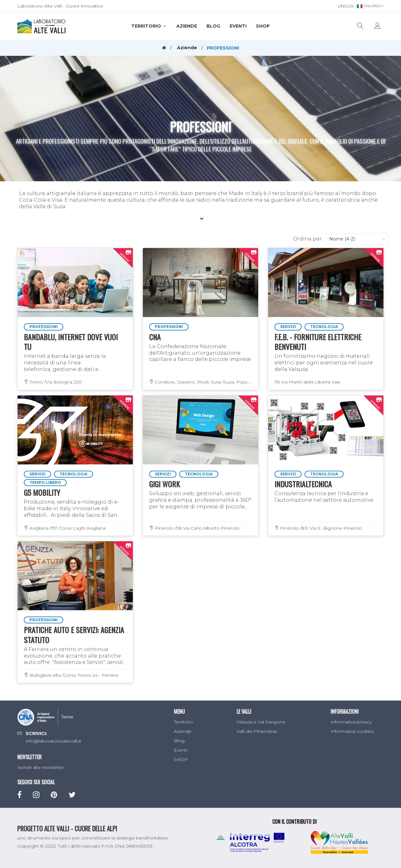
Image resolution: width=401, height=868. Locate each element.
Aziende (186, 26)
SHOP (263, 26)
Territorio (149, 26)
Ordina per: (308, 239)
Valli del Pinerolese (257, 731)
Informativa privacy (351, 722)
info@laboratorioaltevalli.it (53, 741)
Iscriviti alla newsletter (40, 767)
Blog (213, 26)
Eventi (238, 26)
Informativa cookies (352, 731)
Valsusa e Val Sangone (261, 722)
